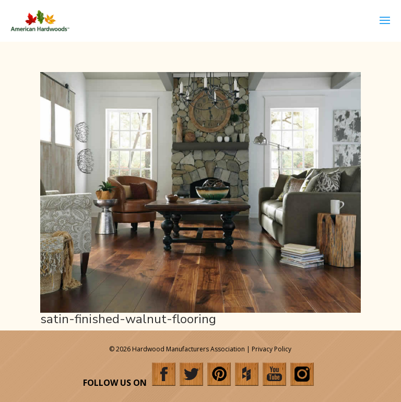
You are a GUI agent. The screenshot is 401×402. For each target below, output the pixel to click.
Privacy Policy (271, 349)
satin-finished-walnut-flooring (128, 319)
